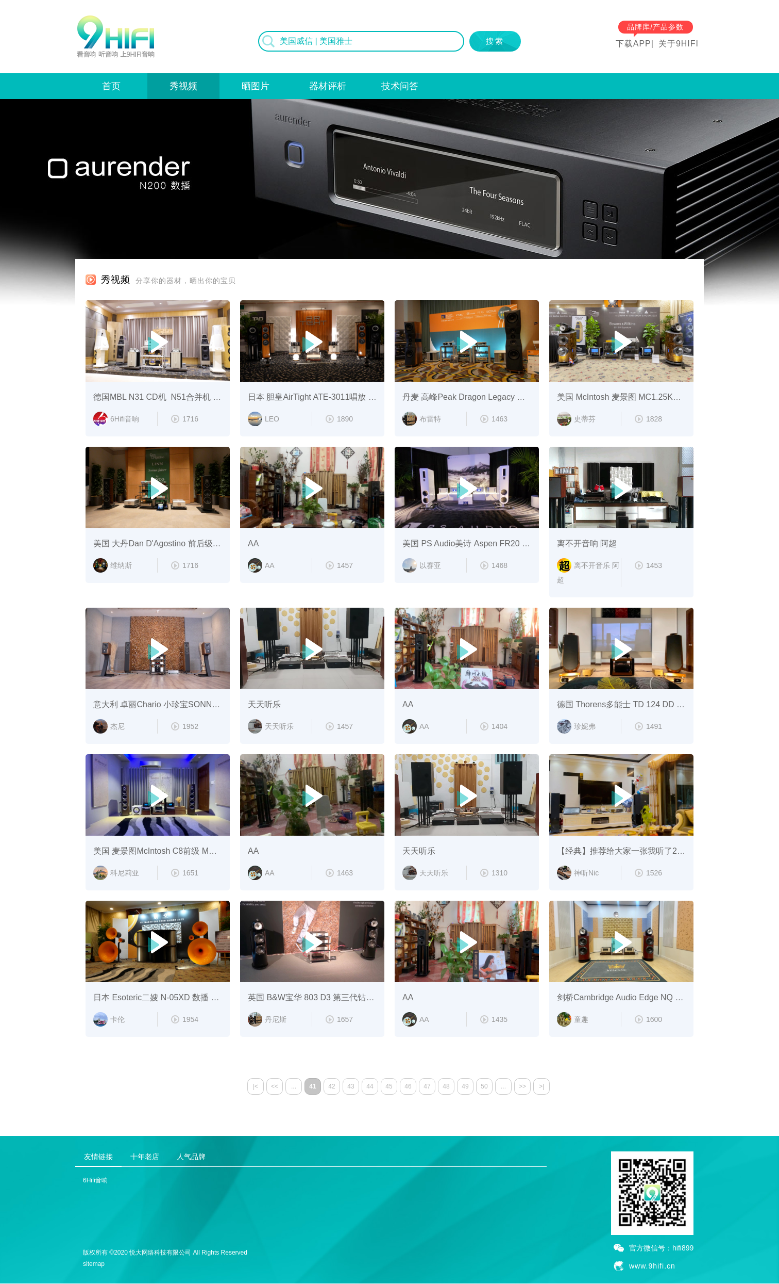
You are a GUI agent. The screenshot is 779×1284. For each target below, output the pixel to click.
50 (484, 1086)
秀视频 (183, 86)
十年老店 (144, 1156)
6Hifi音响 (95, 1180)
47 (427, 1086)
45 (388, 1086)
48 (446, 1086)
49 (465, 1086)
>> (522, 1086)
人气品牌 (191, 1156)
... (293, 1086)
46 (407, 1086)
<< (274, 1086)
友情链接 (98, 1156)
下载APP (633, 43)
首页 (111, 86)
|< (255, 1086)
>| (541, 1086)
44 (369, 1086)
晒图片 (255, 86)
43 (350, 1086)
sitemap (94, 1264)
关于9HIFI (678, 43)
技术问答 (399, 86)
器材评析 (327, 86)
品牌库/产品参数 (655, 27)
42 (331, 1086)
